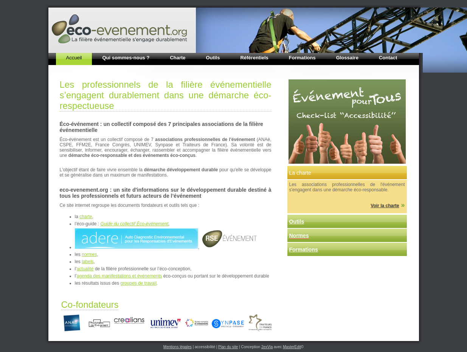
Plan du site (228, 347)
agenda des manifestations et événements (119, 276)
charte (85, 216)
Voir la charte (385, 205)
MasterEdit (292, 347)
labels (87, 261)
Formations (302, 57)
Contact (388, 57)
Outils (213, 57)
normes (89, 254)
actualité (85, 268)
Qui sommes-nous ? (125, 57)
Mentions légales (177, 347)
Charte (177, 57)
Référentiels (254, 57)
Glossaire (347, 57)
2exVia (267, 347)
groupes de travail (138, 283)
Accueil (74, 57)
